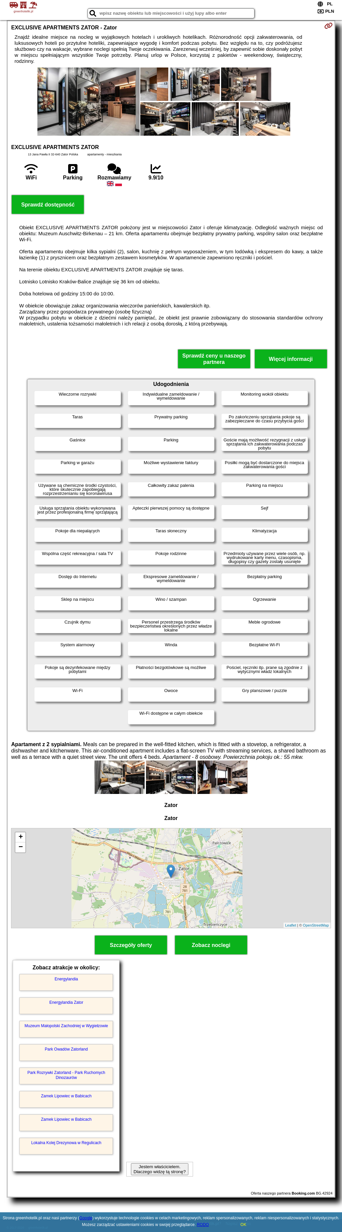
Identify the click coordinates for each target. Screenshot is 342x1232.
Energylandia (66, 979)
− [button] (20, 847)
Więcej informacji (291, 359)
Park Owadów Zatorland (66, 1049)
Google (86, 1218)
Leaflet (290, 925)
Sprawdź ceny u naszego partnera (213, 359)
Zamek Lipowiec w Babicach (66, 1096)
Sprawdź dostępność (47, 205)
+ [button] (20, 837)
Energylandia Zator (66, 1002)
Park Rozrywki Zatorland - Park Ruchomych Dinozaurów (66, 1075)
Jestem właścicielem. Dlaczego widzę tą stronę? (160, 1169)
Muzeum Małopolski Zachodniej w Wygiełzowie (66, 1025)
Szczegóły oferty (131, 945)
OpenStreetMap (316, 925)
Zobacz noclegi (211, 945)
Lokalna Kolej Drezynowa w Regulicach (66, 1142)
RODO (203, 1224)
